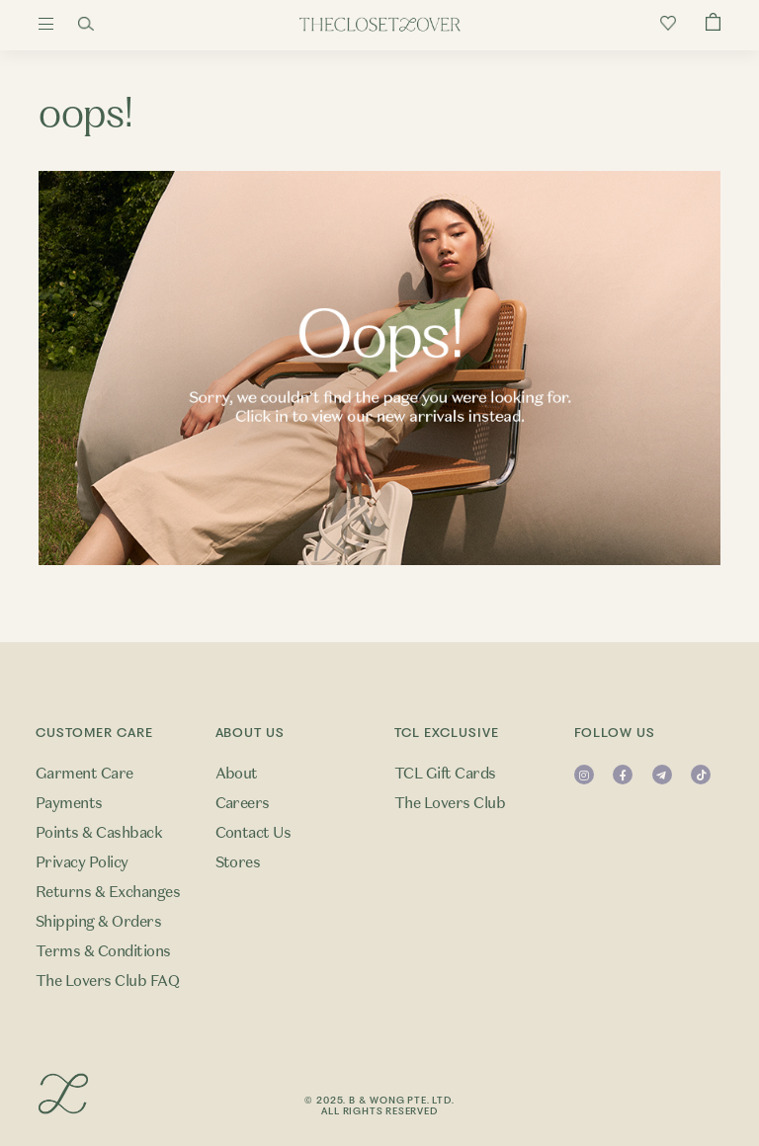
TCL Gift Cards (445, 773)
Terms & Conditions (103, 951)
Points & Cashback (99, 833)
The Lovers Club (449, 803)
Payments (69, 803)
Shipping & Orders (98, 922)
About (236, 773)
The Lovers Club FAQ (107, 981)
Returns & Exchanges (108, 892)
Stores (238, 862)
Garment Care (84, 773)
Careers (242, 803)
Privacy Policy (82, 862)
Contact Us (253, 833)
